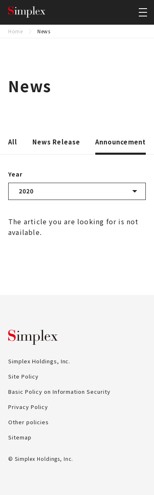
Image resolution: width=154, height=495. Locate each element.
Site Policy (23, 376)
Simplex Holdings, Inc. (32, 12)
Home (15, 31)
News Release (56, 142)
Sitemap (20, 437)
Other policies (28, 422)
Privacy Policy (28, 406)
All (12, 142)
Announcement (120, 142)
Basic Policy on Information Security (59, 391)
